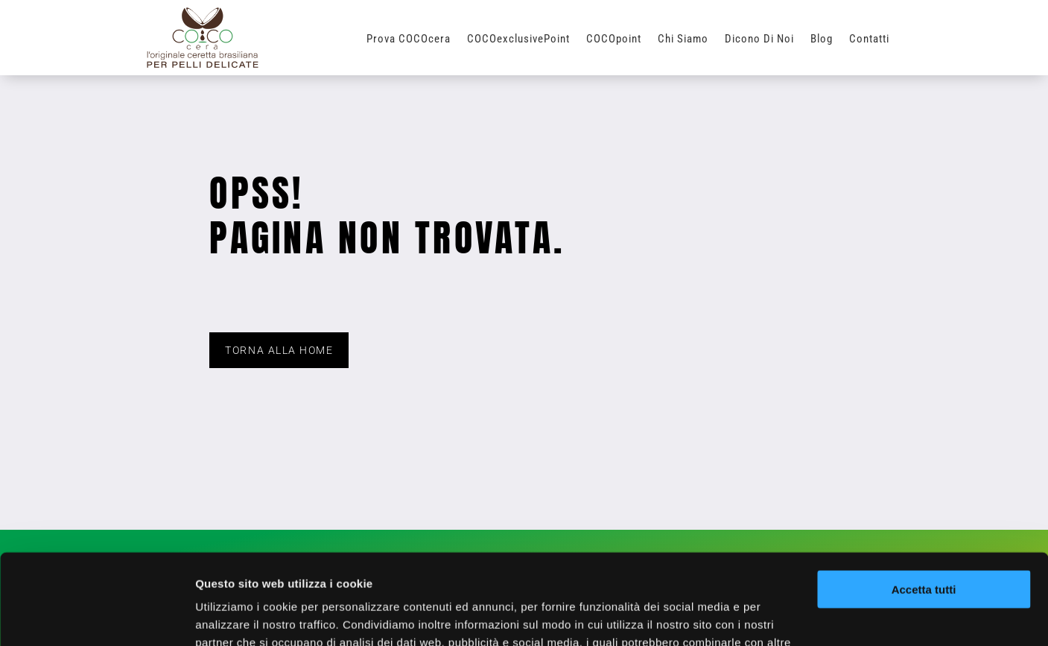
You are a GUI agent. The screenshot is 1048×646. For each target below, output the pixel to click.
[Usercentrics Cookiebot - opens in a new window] (96, 617)
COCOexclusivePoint (518, 39)
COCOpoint (613, 39)
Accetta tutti (924, 504)
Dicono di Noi (759, 39)
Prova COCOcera (408, 39)
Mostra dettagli (235, 616)
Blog (821, 39)
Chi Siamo (683, 39)
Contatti (869, 39)
